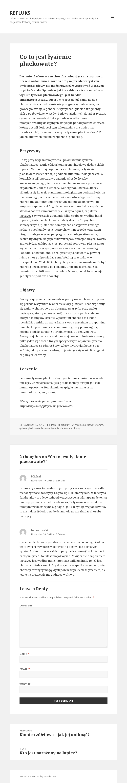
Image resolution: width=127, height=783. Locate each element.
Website (25, 684)
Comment (26, 605)
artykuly (65, 424)
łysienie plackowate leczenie (35, 428)
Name (24, 654)
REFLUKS (20, 12)
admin (52, 424)
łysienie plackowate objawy (66, 428)
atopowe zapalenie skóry (36, 206)
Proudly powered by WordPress (38, 776)
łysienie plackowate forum (89, 424)
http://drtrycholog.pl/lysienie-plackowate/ (46, 406)
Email (25, 669)
